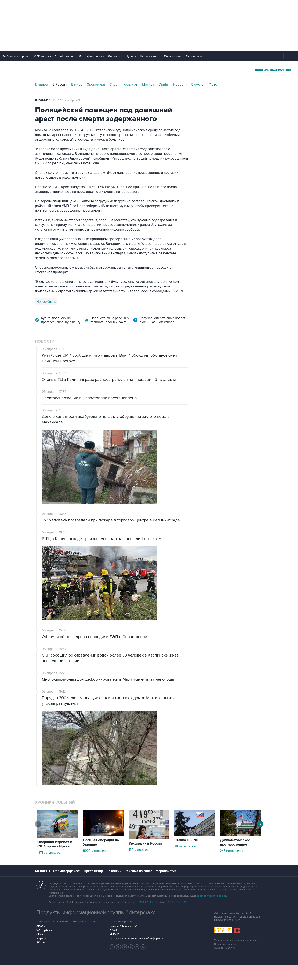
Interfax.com (67, 56)
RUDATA (115, 934)
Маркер (41, 938)
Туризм (131, 56)
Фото (213, 84)
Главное (41, 84)
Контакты (42, 871)
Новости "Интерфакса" (123, 926)
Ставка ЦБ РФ (186, 840)
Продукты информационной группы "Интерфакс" (96, 912)
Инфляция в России (145, 843)
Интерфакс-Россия (91, 56)
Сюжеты (197, 84)
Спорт (114, 84)
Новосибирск (46, 302)
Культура (131, 84)
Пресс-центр (93, 871)
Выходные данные (225, 944)
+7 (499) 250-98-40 (147, 902)
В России (59, 84)
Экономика (96, 84)
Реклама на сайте (138, 871)
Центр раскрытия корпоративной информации (137, 938)
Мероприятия (195, 56)
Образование (173, 56)
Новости (180, 84)
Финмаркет (115, 56)
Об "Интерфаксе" (44, 56)
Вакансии (113, 871)
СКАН (113, 930)
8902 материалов (95, 851)
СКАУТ (40, 934)
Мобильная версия (16, 56)
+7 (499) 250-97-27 (176, 902)
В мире (76, 84)
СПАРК (40, 926)
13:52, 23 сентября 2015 (67, 100)
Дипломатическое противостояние (235, 842)
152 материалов (140, 850)
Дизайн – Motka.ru (224, 948)
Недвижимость (150, 56)
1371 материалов (48, 852)
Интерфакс (149, 70)
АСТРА (40, 942)
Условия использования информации (236, 940)
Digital (164, 84)
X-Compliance (44, 930)
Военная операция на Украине (101, 842)
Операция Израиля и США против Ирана (54, 844)
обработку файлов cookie (211, 895)
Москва (148, 84)
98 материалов (185, 846)
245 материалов (231, 851)
